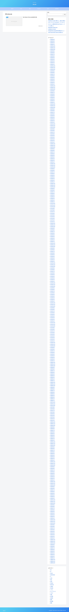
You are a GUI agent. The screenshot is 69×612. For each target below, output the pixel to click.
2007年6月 (52, 412)
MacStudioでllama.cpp (52, 27)
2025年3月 (52, 60)
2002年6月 (52, 509)
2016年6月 (52, 233)
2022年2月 (52, 120)
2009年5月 (52, 374)
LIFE (51, 578)
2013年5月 (52, 294)
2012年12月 (52, 302)
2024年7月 (52, 74)
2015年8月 (52, 249)
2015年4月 (52, 256)
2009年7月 (52, 370)
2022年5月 (52, 115)
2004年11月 (52, 463)
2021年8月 (52, 130)
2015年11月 (52, 244)
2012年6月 (52, 312)
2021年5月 (52, 135)
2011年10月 (52, 325)
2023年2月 (52, 100)
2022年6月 (52, 113)
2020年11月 (52, 145)
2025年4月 (52, 59)
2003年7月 (52, 489)
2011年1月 (52, 340)
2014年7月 (52, 271)
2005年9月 (52, 446)
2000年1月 (52, 557)
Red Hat (52, 584)
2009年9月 (52, 367)
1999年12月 (52, 559)
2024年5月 (52, 77)
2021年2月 (52, 140)
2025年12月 (52, 46)
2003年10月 (52, 484)
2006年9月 (52, 427)
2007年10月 (52, 405)
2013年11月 (52, 284)
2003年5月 (52, 493)
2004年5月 (52, 473)
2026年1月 (52, 44)
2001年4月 (52, 533)
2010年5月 (52, 354)
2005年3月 (52, 456)
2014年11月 (52, 264)
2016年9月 (52, 228)
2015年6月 (52, 253)
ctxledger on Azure (52, 29)
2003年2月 (52, 498)
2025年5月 (52, 57)
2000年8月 (52, 546)
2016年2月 (52, 239)
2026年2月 (52, 42)
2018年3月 (52, 198)
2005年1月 (52, 460)
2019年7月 (52, 171)
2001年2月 (52, 536)
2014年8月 (52, 269)
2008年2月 (52, 398)
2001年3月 (52, 534)
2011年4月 (52, 335)
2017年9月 (52, 208)
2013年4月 (52, 296)
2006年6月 (52, 431)
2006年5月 (52, 433)
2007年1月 (52, 420)
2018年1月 (52, 201)
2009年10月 (52, 365)
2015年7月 (52, 251)
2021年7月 (52, 132)
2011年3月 (52, 337)
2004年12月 (52, 461)
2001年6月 (52, 529)
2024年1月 (52, 84)
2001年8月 (52, 526)
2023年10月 (52, 89)
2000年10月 (52, 542)
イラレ (51, 589)
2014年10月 (52, 266)
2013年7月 (52, 291)
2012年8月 (52, 309)
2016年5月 (52, 234)
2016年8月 (52, 229)
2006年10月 (52, 425)
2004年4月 (52, 475)
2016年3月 (52, 238)
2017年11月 (52, 205)
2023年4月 (52, 97)
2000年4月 (52, 552)
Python (51, 583)
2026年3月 (52, 41)
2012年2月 (52, 319)
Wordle (51, 588)
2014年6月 (52, 272)
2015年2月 (52, 259)
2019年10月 (52, 166)
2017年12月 (52, 203)
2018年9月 (52, 188)
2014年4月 (52, 276)
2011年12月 (52, 322)
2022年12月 (52, 104)
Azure (51, 573)
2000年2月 (52, 556)
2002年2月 (52, 516)
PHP (51, 581)
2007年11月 (52, 403)
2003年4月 (52, 494)
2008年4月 (52, 395)
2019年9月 (52, 168)
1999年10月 (52, 562)
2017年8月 (52, 210)
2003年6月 (52, 491)
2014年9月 (52, 268)
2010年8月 (52, 349)
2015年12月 (52, 243)
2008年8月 (52, 388)
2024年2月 (52, 82)
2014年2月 (52, 279)
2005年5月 (52, 453)
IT (50, 576)
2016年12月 (52, 223)
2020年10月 (52, 147)
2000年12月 (52, 539)
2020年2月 (52, 160)
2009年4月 (52, 375)
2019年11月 (52, 165)
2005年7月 (52, 450)
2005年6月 (52, 451)
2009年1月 (52, 380)
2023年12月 (52, 85)
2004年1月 (52, 480)
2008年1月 (52, 400)
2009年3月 (52, 377)
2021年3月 (52, 138)
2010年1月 (52, 360)
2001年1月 (52, 537)
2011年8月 (52, 329)
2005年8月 (52, 448)
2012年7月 (52, 311)
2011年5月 (52, 334)
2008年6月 (52, 392)
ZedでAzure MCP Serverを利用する (55, 32)
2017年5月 (52, 214)
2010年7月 (52, 350)
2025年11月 (52, 47)
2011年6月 (52, 332)
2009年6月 (52, 372)
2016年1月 (52, 241)
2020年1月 (52, 162)
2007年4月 (52, 415)
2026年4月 (52, 39)
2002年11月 (52, 501)
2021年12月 (52, 123)
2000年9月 (52, 544)
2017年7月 (52, 211)
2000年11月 (52, 541)
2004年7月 (52, 470)
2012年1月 (52, 320)
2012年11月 (52, 304)
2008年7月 (52, 390)
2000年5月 (52, 551)
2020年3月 (52, 158)
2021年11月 (52, 125)
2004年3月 (52, 476)
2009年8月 (52, 369)
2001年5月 (52, 531)
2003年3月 (52, 496)
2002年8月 (52, 506)
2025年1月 (52, 64)
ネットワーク (53, 591)
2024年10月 (52, 69)
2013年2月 (52, 299)
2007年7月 (52, 410)
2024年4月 (52, 79)
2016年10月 (52, 226)
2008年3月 (52, 397)
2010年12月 (52, 342)
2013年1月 (52, 301)
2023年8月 (52, 90)
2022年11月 (52, 105)
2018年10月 (52, 186)
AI (50, 571)
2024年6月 (52, 75)
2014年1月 (52, 281)
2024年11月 (52, 67)
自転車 (51, 597)
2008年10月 (52, 385)
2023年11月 (52, 87)
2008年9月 (52, 387)
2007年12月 (52, 402)
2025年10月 (52, 49)
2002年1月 (52, 518)
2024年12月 (52, 65)
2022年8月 (52, 110)
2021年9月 (52, 128)
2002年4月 (52, 513)
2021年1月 (52, 142)
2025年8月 (52, 52)
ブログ (51, 592)
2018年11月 (52, 185)
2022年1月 (52, 122)
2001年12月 (52, 519)
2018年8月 (52, 190)
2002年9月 (52, 504)
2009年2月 (52, 378)
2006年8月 (52, 428)
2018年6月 (52, 193)
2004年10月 (52, 465)
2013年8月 (52, 289)
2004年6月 (52, 471)
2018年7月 (52, 191)
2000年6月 (52, 549)
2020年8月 (52, 150)
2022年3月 (52, 118)
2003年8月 (52, 488)
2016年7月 (52, 231)
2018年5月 (52, 195)
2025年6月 (52, 56)
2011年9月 (52, 327)
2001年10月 (52, 523)
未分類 (51, 596)
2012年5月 (52, 314)
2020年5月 (52, 155)
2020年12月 (52, 143)
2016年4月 (52, 236)
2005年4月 (52, 455)
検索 (48, 12)
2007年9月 (52, 407)
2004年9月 (52, 466)
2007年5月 (52, 413)
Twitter (51, 586)
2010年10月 (52, 345)
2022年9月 (52, 108)
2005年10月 (52, 445)
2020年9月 (52, 148)
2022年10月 (52, 107)
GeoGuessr (52, 574)
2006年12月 (52, 422)
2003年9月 (52, 486)
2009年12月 (52, 362)
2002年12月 (52, 499)
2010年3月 (52, 357)
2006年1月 (52, 440)
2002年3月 (52, 514)
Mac (51, 579)
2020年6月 (52, 153)
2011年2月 (52, 339)
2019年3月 (52, 178)
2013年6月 (52, 292)
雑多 (51, 599)
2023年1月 (52, 102)
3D (50, 569)
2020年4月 (52, 157)
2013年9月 (52, 287)
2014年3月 (52, 277)
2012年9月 (52, 307)
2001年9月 (52, 524)
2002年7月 (52, 508)
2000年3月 (52, 554)
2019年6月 (52, 173)
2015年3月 (52, 258)
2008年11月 (52, 383)
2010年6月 (52, 352)
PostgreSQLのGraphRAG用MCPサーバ (56, 30)
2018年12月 (52, 183)
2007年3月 (52, 417)
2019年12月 (52, 163)
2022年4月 (52, 117)
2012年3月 (52, 317)
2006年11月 (52, 423)
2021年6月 (52, 133)
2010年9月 (52, 347)
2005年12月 (52, 441)
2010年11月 (52, 344)
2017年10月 (52, 206)
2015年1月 (52, 261)
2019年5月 (52, 175)
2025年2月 (52, 62)
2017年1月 (52, 221)
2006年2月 (52, 438)
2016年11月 (52, 224)
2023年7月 (52, 92)
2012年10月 (52, 306)
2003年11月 (52, 483)
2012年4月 (52, 316)
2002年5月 (52, 511)
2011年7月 (52, 330)
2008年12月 (52, 382)
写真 (51, 594)
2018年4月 (52, 196)
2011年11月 (52, 324)
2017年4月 (52, 216)
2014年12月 (52, 263)
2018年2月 (52, 200)
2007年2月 (52, 418)
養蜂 (51, 602)
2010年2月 (52, 359)
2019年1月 (52, 181)
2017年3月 (52, 218)
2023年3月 (52, 99)
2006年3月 (52, 436)
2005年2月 (52, 458)
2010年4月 (52, 355)
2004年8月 (52, 468)
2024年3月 (52, 80)
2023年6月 (52, 94)
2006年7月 (52, 430)
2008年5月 (52, 393)
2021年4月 (52, 137)
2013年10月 (52, 286)
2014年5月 (52, 274)
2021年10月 (52, 127)
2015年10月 (52, 246)
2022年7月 (52, 112)
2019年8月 (52, 170)
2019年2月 (52, 180)
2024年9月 (52, 70)
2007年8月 (52, 408)
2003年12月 (52, 481)
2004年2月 (52, 478)
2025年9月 (52, 50)
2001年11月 (52, 521)
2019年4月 (52, 176)
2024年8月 (52, 72)
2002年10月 (52, 503)
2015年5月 (52, 254)
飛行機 (51, 601)
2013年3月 (52, 297)
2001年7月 (52, 528)
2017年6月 (52, 213)
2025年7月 (52, 54)
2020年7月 (52, 152)
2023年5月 (52, 95)
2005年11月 (52, 443)
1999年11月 (52, 561)
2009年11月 (52, 364)
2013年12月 (52, 282)
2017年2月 (52, 219)
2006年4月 (52, 435)
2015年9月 (52, 248)
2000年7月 (52, 547)
